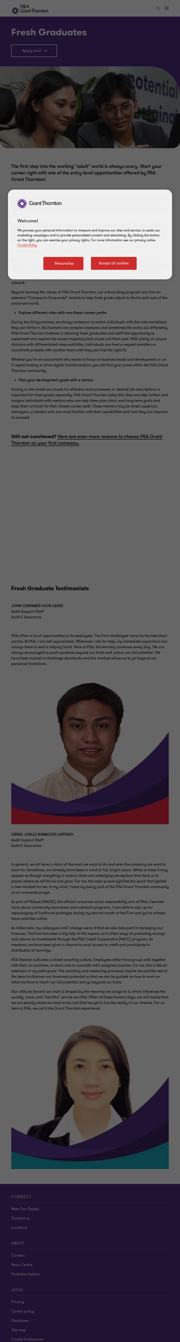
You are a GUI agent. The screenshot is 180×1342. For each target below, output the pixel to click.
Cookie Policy (27, 245)
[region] (90, 234)
